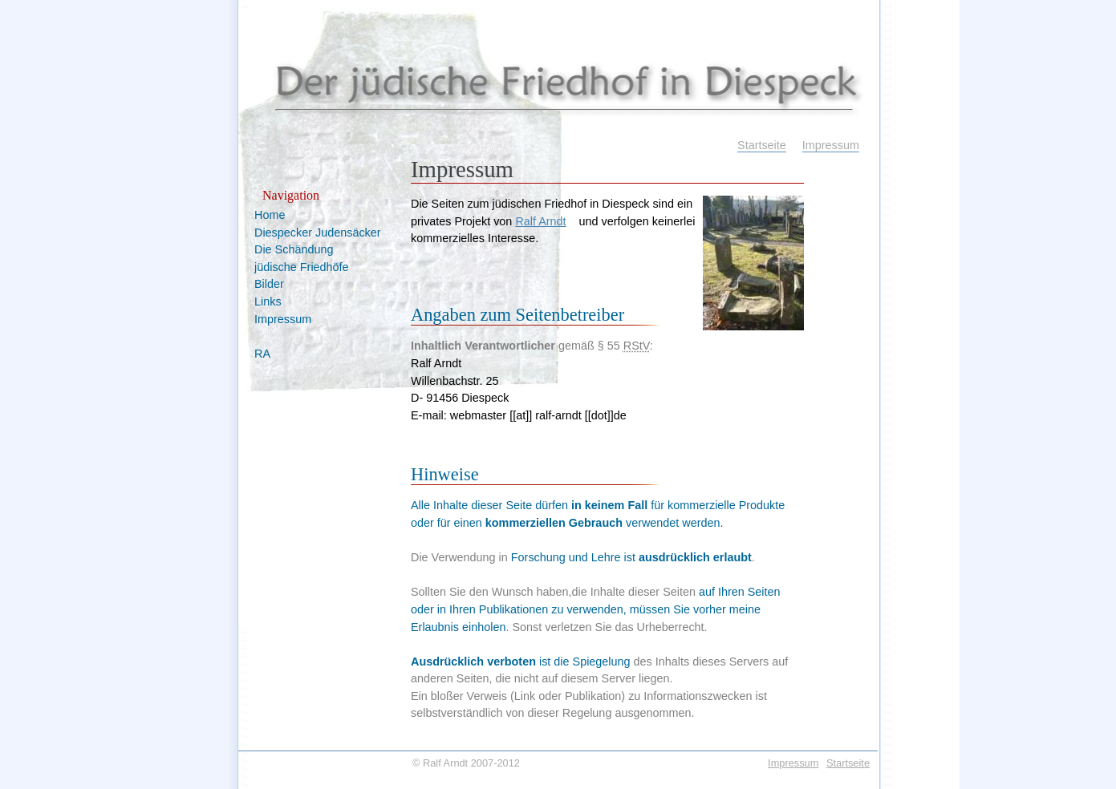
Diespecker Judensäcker (317, 232)
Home (269, 214)
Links (268, 301)
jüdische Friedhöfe (301, 267)
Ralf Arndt (540, 221)
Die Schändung (293, 249)
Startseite (761, 145)
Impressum (830, 145)
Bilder (269, 283)
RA (262, 353)
